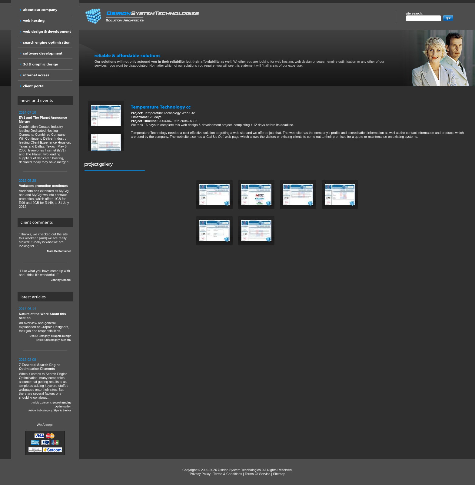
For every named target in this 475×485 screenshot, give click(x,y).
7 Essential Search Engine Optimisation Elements (40, 366)
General (66, 339)
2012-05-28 (27, 180)
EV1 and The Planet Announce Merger (43, 119)
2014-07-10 (27, 112)
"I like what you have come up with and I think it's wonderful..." (45, 275)
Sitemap (279, 474)
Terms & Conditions (227, 474)
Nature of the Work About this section (42, 316)
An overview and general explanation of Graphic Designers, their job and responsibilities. (45, 324)
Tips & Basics (62, 410)
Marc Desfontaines (59, 251)
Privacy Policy (200, 474)
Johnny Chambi (61, 279)
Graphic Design (61, 335)
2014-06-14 (27, 309)
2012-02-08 (27, 359)
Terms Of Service (257, 474)
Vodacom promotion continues (43, 186)
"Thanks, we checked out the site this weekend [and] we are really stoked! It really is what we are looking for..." (45, 242)
